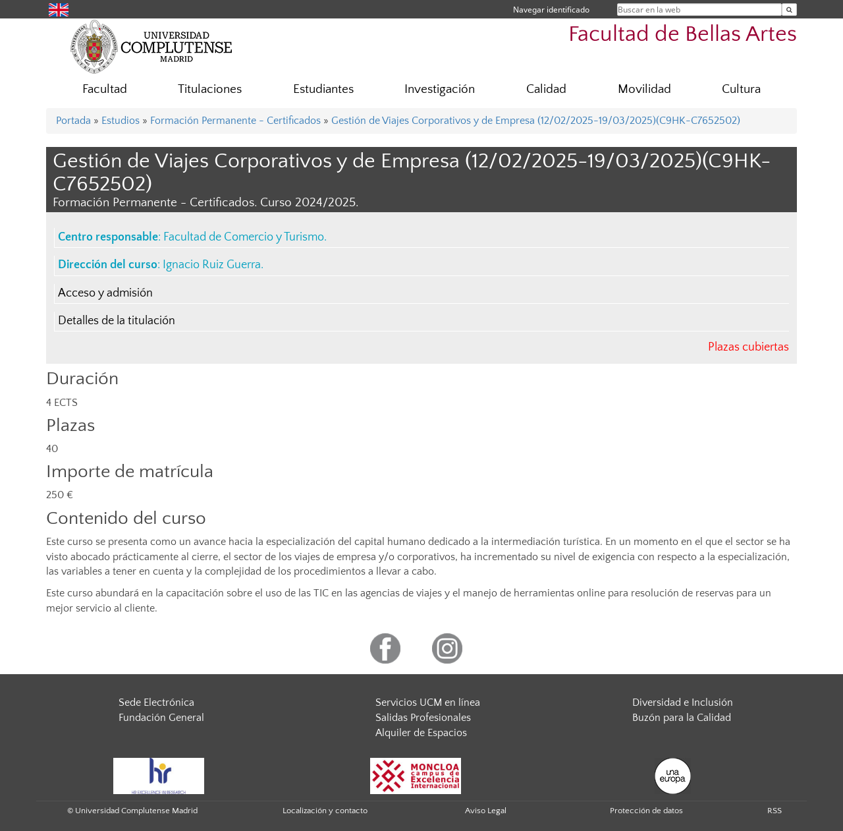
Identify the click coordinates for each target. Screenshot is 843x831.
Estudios (120, 121)
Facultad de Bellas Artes (682, 34)
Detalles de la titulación (116, 321)
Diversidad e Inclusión (682, 702)
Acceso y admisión (105, 293)
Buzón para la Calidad (681, 718)
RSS (774, 810)
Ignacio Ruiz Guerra (212, 265)
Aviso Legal (485, 810)
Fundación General (161, 718)
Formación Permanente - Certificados (235, 121)
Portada (73, 121)
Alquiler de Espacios (421, 733)
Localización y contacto (325, 810)
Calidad (546, 89)
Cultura (741, 89)
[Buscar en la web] (789, 9)
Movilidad (644, 89)
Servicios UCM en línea (427, 702)
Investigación (439, 89)
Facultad (104, 89)
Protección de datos (646, 810)
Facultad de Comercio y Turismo (243, 237)
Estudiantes (323, 89)
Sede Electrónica (156, 702)
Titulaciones (210, 89)
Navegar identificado (551, 9)
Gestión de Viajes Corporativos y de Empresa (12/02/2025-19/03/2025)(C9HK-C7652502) (535, 121)
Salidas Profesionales (423, 718)
